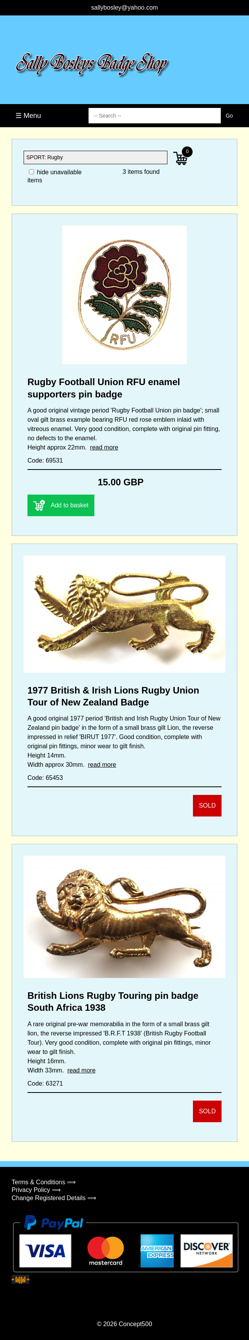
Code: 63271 (45, 1083)
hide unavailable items (54, 176)
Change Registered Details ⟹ (54, 1198)
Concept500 (135, 1324)
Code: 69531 (45, 460)
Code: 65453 (45, 777)
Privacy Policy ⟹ (36, 1190)
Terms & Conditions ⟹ (44, 1182)
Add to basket (61, 505)
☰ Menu (28, 116)
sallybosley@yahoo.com (124, 7)
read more (104, 447)
